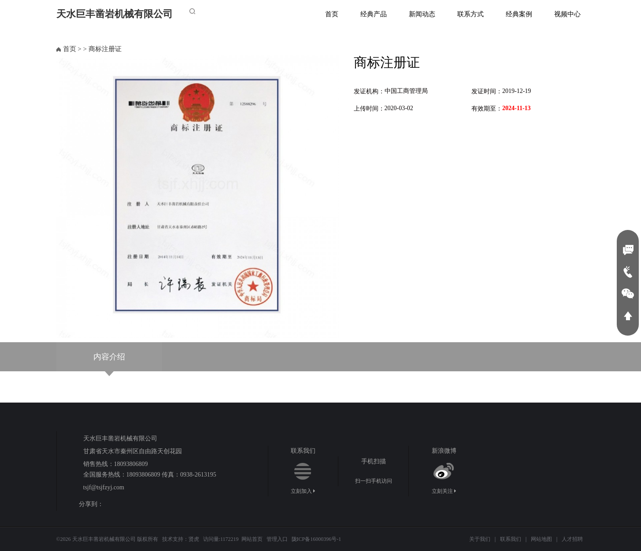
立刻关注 (444, 491)
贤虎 (194, 539)
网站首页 (252, 539)
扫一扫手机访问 (373, 481)
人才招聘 (572, 539)
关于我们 (479, 539)
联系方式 (470, 14)
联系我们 (510, 539)
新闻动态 (422, 14)
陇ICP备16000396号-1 (316, 539)
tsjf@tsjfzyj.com (103, 487)
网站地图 (541, 539)
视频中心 (567, 14)
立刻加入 (303, 491)
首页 (331, 14)
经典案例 (519, 14)
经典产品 (373, 14)
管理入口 (277, 539)
